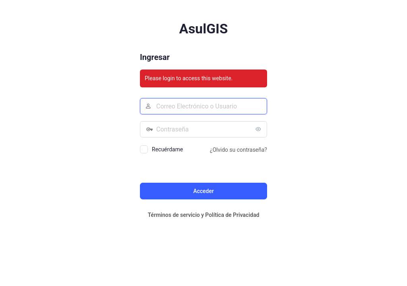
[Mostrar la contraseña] (259, 129)
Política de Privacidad (232, 215)
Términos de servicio (174, 215)
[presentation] (194, 167)
